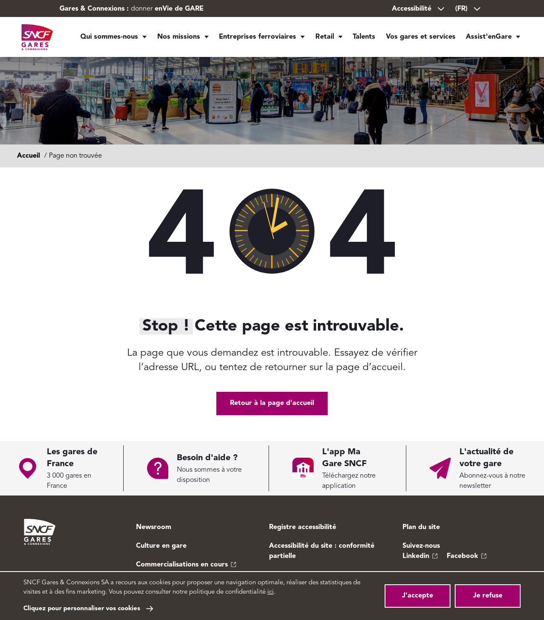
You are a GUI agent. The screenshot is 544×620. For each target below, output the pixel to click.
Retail (321, 38)
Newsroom (153, 527)
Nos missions (176, 38)
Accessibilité (419, 9)
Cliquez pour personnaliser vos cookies (81, 609)
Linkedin (415, 556)
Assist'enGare (490, 38)
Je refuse (487, 595)
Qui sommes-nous (109, 38)
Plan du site (421, 527)
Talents (365, 38)
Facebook (462, 556)
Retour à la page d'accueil (272, 403)
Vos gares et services (423, 38)
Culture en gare (161, 546)
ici (270, 592)
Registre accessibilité (302, 527)
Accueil (28, 156)
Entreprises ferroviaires (253, 38)
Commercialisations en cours (182, 564)
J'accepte (417, 595)
